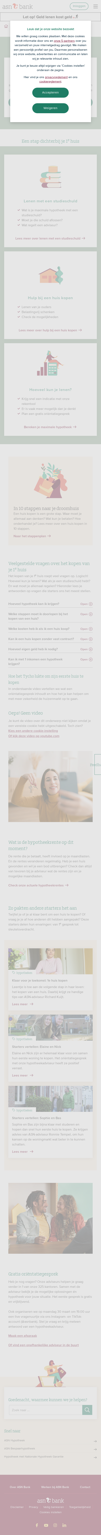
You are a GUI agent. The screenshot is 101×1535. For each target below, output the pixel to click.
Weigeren (50, 108)
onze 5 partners (64, 40)
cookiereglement (50, 81)
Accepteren (50, 92)
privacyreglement (56, 77)
